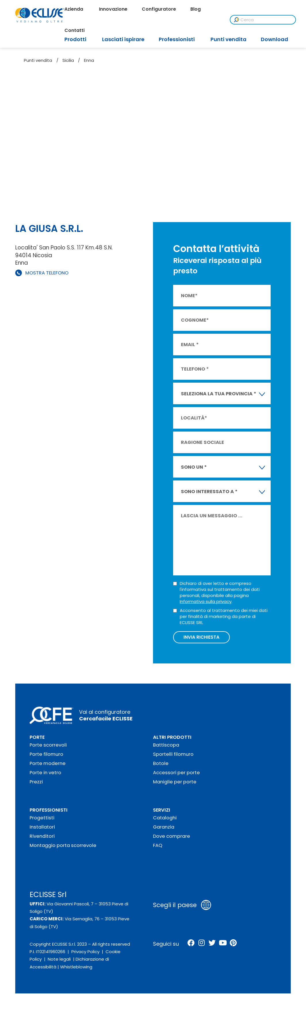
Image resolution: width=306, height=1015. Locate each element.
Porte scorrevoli (48, 746)
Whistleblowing (76, 968)
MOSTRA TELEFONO (46, 273)
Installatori (42, 828)
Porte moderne (48, 765)
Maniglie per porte (174, 783)
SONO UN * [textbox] (194, 467)
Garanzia (163, 828)
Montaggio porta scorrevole (63, 847)
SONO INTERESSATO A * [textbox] (209, 491)
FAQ (157, 847)
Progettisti (42, 819)
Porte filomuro (46, 755)
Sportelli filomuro (173, 755)
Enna (89, 60)
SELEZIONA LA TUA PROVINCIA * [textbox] (218, 393)
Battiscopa (166, 746)
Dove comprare (171, 837)
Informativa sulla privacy (206, 601)
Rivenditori (42, 837)
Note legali (59, 960)
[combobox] (222, 393)
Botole (161, 765)
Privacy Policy (85, 953)
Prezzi (36, 783)
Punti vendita (38, 60)
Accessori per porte (176, 774)
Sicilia (68, 60)
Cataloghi (165, 819)
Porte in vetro (45, 774)
